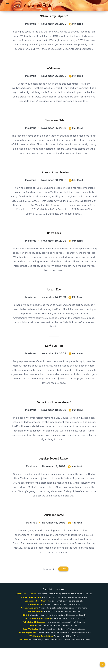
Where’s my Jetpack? (54, 16)
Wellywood (54, 73)
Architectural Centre (26, 615)
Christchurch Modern (31, 619)
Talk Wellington (31, 650)
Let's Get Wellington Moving (37, 640)
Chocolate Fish (54, 127)
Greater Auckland (29, 629)
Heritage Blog (35, 633)
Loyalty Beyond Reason (54, 477)
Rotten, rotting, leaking (54, 184)
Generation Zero (36, 626)
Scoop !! (34, 647)
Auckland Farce (54, 535)
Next (63, 590)
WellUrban (23, 661)
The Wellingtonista (26, 654)
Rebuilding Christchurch (34, 643)
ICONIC (25, 636)
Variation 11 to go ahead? (54, 419)
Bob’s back (54, 246)
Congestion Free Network (37, 622)
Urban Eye (54, 304)
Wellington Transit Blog (41, 657)
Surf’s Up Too (54, 362)
